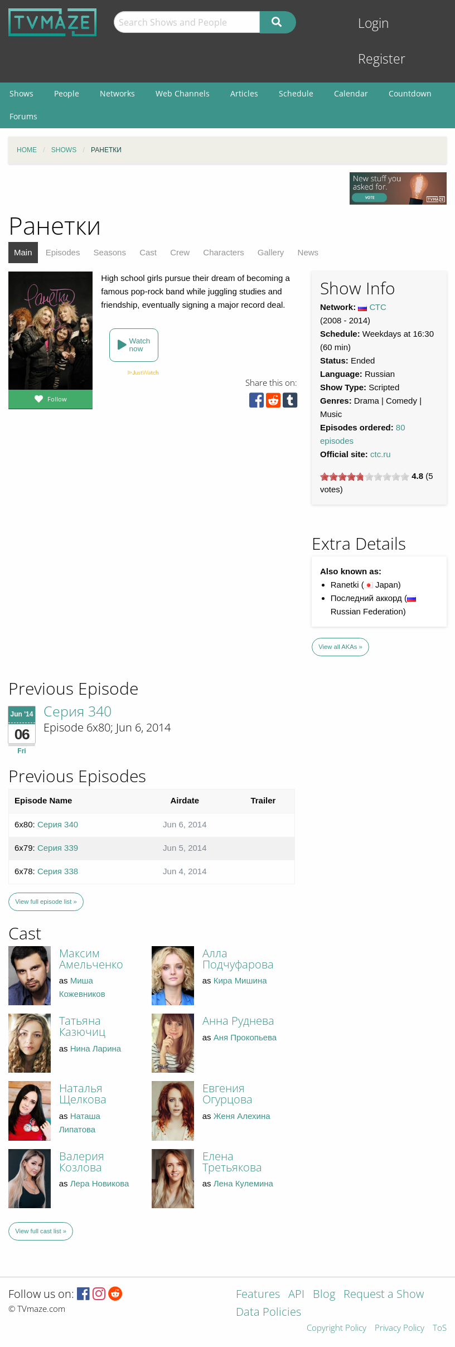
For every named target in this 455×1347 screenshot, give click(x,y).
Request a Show (383, 1294)
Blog (324, 1294)
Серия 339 (57, 847)
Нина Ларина (96, 1048)
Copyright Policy (336, 1328)
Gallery (271, 252)
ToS (440, 1328)
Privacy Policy (399, 1328)
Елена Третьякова (232, 1162)
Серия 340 (77, 710)
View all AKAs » (340, 646)
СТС (378, 307)
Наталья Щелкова (83, 1093)
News (308, 252)
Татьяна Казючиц (82, 1026)
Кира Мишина (240, 980)
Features (258, 1294)
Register (381, 58)
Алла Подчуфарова (238, 959)
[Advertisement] (89, 602)
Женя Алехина (242, 1116)
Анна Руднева (238, 1020)
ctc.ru (380, 454)
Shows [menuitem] (21, 93)
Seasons (110, 252)
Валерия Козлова (81, 1162)
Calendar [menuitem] (351, 93)
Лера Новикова (99, 1183)
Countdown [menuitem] (410, 93)
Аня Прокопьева (245, 1037)
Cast (148, 252)
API (296, 1294)
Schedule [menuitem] (296, 93)
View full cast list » (40, 1231)
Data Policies (268, 1312)
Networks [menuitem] (117, 93)
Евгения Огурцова (227, 1093)
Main (23, 252)
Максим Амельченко (91, 959)
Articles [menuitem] (244, 93)
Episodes (63, 252)
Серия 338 (57, 871)
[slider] (364, 476)
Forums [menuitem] (23, 116)
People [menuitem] (66, 93)
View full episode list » (45, 901)
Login (373, 23)
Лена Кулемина (243, 1183)
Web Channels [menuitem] (183, 93)
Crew (180, 252)
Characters (223, 252)
